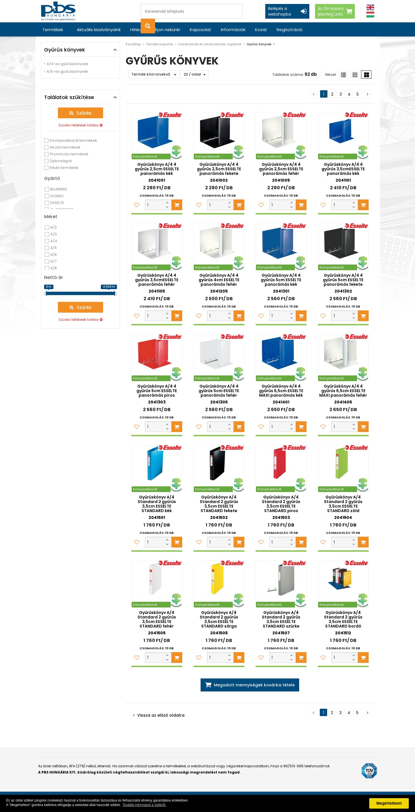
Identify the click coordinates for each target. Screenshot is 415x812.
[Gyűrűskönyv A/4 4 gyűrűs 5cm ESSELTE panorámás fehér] (219, 357)
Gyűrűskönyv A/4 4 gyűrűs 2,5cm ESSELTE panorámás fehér (281, 169)
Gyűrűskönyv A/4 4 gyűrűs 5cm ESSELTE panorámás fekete (343, 279)
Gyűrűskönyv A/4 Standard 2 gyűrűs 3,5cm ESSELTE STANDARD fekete (219, 504)
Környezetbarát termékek (73, 140)
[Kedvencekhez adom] (136, 204)
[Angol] (370, 7)
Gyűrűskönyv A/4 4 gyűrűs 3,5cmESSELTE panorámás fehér (156, 279)
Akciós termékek (65, 147)
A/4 (53, 241)
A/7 (53, 261)
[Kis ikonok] (354, 74)
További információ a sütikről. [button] (144, 805)
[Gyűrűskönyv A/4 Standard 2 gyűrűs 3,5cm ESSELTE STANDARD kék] (156, 468)
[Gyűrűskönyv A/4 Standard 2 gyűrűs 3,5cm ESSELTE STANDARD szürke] (281, 584)
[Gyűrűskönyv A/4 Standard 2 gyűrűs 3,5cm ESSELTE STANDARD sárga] (219, 584)
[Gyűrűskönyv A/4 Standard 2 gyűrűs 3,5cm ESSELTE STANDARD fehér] (156, 584)
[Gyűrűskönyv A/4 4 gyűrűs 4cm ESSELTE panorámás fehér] (219, 246)
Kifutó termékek (64, 167)
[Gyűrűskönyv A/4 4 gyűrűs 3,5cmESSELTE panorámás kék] (343, 136)
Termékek (52, 30)
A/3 (53, 234)
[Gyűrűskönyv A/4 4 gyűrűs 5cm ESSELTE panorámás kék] (281, 246)
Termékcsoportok (159, 44)
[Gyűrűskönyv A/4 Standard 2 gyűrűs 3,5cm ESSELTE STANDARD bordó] (343, 584)
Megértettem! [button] (389, 803)
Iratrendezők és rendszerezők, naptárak (210, 44)
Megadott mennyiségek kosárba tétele (254, 685)
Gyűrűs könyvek (259, 44)
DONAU (57, 196)
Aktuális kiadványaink (99, 30)
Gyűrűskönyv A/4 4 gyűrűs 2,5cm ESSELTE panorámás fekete (219, 169)
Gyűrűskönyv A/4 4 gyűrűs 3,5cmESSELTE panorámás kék (343, 169)
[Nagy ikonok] (366, 74)
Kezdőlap (133, 44)
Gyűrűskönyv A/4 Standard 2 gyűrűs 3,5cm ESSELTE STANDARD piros (281, 504)
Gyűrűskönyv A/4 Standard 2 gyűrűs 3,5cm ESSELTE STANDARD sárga (219, 619)
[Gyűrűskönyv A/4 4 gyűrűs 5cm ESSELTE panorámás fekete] (343, 246)
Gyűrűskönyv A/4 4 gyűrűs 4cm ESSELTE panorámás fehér (219, 279)
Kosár (261, 30)
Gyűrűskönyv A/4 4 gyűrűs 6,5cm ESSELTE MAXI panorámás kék (281, 390)
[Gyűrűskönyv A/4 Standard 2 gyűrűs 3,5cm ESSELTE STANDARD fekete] (219, 468)
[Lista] (343, 74)
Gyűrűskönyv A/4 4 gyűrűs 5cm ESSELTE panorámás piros (156, 390)
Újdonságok (61, 161)
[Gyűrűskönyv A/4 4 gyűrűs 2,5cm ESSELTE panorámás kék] (156, 136)
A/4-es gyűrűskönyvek (67, 63)
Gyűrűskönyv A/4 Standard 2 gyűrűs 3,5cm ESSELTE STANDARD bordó (343, 619)
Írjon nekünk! (167, 30)
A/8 (53, 268)
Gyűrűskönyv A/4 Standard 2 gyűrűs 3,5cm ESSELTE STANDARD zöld (343, 504)
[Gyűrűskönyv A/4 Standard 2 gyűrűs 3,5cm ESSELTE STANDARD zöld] (343, 468)
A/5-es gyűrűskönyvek (67, 71)
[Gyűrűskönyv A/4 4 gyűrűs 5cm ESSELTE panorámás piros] (156, 357)
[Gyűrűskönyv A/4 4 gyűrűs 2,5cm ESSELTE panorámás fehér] (281, 136)
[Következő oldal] (367, 94)
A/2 (53, 227)
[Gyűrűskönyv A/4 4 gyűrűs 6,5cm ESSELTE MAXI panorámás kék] (281, 357)
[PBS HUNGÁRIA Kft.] (58, 11)
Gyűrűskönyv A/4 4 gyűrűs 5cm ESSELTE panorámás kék (281, 279)
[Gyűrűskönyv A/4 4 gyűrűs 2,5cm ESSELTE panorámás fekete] (219, 136)
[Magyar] (370, 15)
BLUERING (58, 189)
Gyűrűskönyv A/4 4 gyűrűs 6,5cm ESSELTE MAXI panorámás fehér (343, 390)
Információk (233, 30)
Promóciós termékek (69, 154)
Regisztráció (290, 30)
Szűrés (84, 113)
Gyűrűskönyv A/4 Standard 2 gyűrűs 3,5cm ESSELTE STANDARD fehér (157, 619)
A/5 (53, 247)
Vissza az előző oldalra (160, 715)
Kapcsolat (200, 30)
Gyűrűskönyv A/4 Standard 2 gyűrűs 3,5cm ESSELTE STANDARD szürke (281, 619)
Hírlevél (137, 30)
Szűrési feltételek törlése (78, 125)
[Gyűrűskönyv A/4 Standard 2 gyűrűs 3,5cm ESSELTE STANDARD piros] (281, 468)
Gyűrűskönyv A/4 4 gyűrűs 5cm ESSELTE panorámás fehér (219, 390)
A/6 (53, 254)
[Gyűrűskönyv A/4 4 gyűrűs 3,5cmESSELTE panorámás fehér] (156, 246)
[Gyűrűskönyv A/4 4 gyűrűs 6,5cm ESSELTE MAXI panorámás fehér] (343, 357)
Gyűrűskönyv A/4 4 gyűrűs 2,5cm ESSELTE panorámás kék (157, 169)
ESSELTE (57, 202)
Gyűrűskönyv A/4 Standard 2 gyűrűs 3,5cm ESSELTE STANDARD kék (157, 504)
